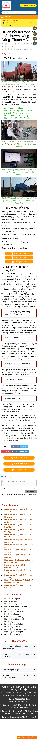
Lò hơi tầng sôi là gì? (11, 670)
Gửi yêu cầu (19, 261)
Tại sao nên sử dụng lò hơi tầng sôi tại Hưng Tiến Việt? (18, 676)
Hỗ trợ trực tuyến (27, 737)
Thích (3, 44)
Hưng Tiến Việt (7, 87)
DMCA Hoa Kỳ (31, 717)
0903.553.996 (29, 5)
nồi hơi (10, 82)
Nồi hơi (7, 599)
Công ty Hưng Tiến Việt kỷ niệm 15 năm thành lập (16, 647)
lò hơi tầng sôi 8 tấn (12, 144)
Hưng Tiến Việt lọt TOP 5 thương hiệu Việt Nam (17, 655)
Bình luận (11, 44)
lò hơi (27, 82)
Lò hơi (6, 609)
